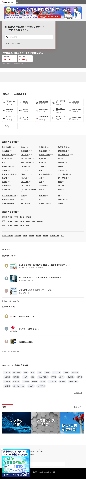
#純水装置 (75, 372)
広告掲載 (52, 472)
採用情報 (46, 472)
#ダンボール (16, 372)
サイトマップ (40, 451)
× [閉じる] (2, 449)
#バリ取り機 (41, 386)
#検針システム (73, 381)
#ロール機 (7, 381)
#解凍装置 (62, 381)
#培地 (39, 372)
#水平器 (79, 377)
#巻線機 (34, 381)
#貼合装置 (71, 377)
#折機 (32, 372)
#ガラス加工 (56, 372)
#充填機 (53, 377)
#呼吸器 (66, 372)
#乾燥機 (47, 372)
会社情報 (40, 472)
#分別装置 (7, 386)
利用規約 (35, 472)
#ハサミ (25, 377)
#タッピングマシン (18, 386)
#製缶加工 (7, 377)
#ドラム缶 (26, 381)
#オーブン (7, 372)
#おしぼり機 (52, 381)
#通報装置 (16, 377)
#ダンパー (31, 386)
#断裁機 (42, 381)
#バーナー (16, 381)
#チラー (61, 377)
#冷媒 (32, 377)
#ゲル (25, 372)
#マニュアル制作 (43, 377)
